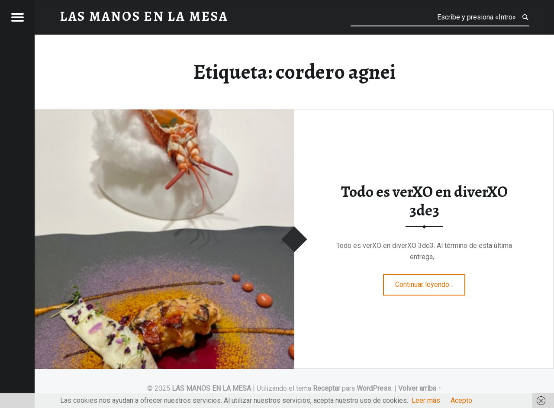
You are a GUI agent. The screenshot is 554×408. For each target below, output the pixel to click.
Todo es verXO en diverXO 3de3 (424, 201)
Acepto (461, 400)
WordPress (374, 388)
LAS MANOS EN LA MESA (211, 388)
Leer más (426, 400)
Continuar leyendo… (430, 282)
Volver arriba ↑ (419, 388)
